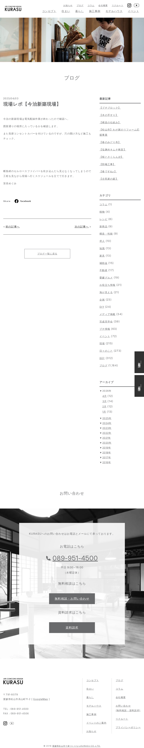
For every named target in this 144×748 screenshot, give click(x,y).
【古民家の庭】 (108, 178)
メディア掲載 (107, 314)
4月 (104, 396)
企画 (102, 299)
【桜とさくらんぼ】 (111, 156)
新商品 (103, 226)
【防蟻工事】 (107, 164)
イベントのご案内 (96, 722)
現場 (102, 343)
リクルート (117, 5)
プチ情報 (104, 328)
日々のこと (106, 350)
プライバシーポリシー (128, 727)
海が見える (106, 292)
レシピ (103, 219)
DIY (101, 306)
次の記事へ (82, 226)
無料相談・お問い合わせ (72, 598)
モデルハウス (114, 11)
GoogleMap (40, 699)
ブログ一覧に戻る (47, 253)
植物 (102, 211)
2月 (104, 406)
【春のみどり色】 (110, 142)
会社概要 (103, 5)
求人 (102, 241)
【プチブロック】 (110, 107)
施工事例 (94, 11)
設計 (102, 358)
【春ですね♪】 (108, 171)
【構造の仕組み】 (110, 122)
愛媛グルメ (106, 277)
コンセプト (49, 11)
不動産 (103, 270)
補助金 (103, 263)
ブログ (80, 5)
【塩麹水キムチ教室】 (112, 149)
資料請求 (72, 627)
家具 (102, 255)
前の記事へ (13, 226)
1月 (104, 411)
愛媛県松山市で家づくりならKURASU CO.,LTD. (76, 746)
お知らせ (68, 5)
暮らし (79, 11)
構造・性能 (106, 233)
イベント (133, 11)
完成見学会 (106, 321)
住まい (66, 11)
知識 (102, 248)
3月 (104, 401)
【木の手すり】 (108, 115)
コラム (91, 5)
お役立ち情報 (107, 285)
